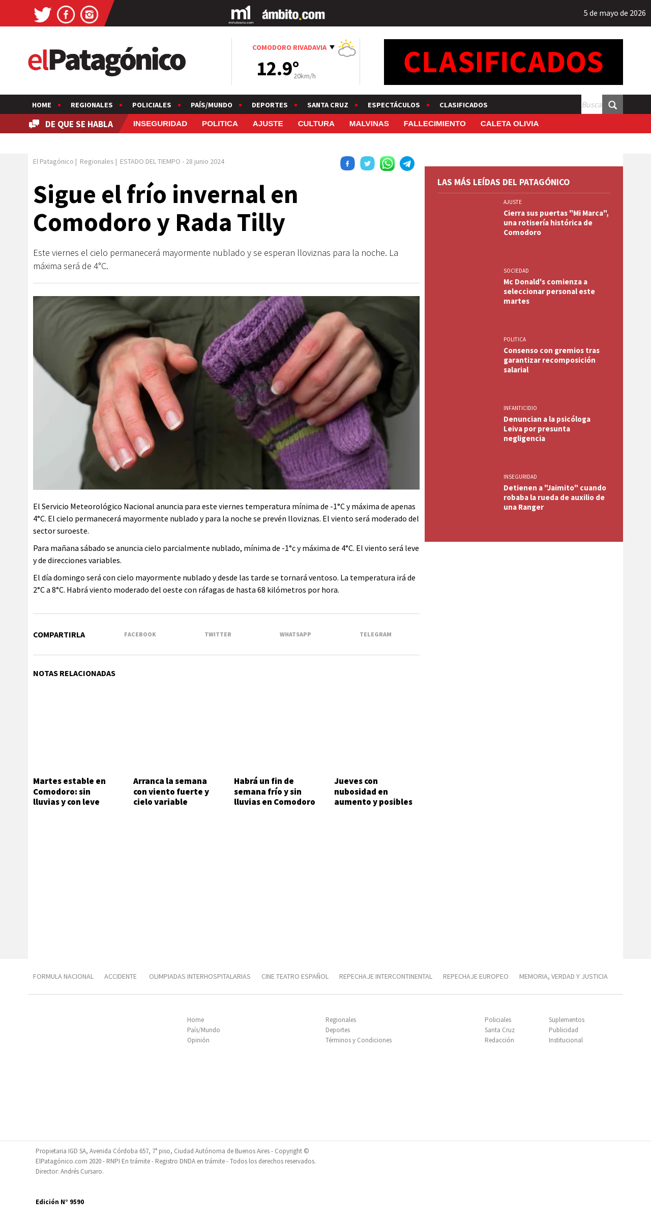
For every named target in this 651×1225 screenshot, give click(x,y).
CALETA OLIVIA (510, 123)
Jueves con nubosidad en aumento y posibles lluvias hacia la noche (376, 796)
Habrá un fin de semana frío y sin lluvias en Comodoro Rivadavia (274, 796)
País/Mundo (211, 104)
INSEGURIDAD (160, 123)
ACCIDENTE (121, 976)
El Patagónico (53, 161)
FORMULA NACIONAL (63, 976)
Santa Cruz (327, 104)
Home (41, 104)
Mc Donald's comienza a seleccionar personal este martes (549, 291)
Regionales (92, 104)
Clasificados (463, 104)
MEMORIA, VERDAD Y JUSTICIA (563, 976)
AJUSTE (268, 123)
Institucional (566, 1040)
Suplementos (566, 1019)
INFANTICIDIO (520, 408)
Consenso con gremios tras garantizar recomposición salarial (552, 359)
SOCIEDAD (516, 270)
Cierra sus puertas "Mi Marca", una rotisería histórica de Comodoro (556, 222)
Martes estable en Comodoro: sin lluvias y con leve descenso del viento (72, 796)
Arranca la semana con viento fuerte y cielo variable (171, 791)
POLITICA (220, 123)
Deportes (270, 104)
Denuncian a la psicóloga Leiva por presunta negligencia (547, 428)
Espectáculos (394, 104)
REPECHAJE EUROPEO (476, 976)
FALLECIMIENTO (435, 123)
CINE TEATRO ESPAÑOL (295, 976)
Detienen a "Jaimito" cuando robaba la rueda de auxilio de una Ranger (555, 497)
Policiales (151, 104)
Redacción (499, 1040)
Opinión (198, 1040)
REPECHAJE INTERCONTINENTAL (385, 976)
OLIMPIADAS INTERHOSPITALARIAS (200, 976)
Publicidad (563, 1030)
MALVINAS (369, 123)
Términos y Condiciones (359, 1040)
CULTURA (316, 123)
